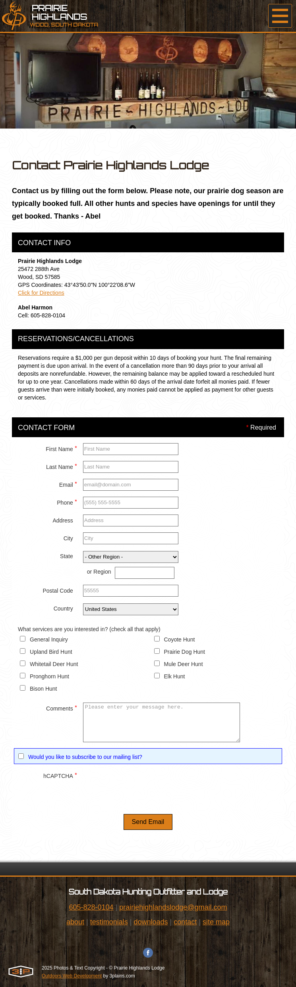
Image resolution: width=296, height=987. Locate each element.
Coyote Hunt (179, 639)
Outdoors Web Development (72, 976)
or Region (99, 571)
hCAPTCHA (60, 775)
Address (62, 520)
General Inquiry (49, 639)
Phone (67, 501)
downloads (150, 922)
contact (185, 922)
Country (63, 608)
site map (216, 922)
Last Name (61, 466)
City (68, 538)
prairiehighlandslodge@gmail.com (173, 907)
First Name (61, 448)
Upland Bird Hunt (51, 652)
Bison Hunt (43, 689)
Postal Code (58, 591)
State (66, 556)
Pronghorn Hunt (49, 676)
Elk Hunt (174, 676)
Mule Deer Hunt (183, 664)
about (75, 922)
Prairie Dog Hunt (184, 652)
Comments (61, 707)
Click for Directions (41, 293)
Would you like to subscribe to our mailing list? (85, 757)
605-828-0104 (91, 907)
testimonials (109, 922)
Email (68, 484)
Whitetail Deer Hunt (54, 664)
